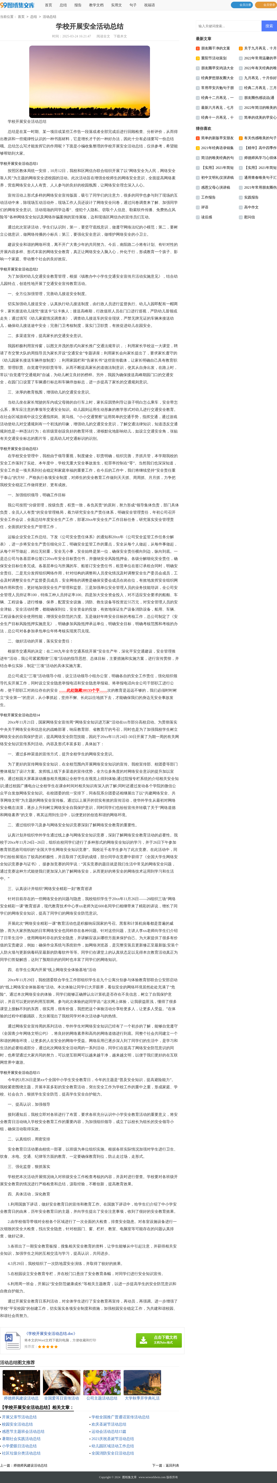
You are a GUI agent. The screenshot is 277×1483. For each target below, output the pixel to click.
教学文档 (96, 5)
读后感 (206, 217)
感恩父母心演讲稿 (215, 187)
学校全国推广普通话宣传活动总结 (120, 1417)
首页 (48, 5)
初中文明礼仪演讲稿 (217, 177)
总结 (63, 5)
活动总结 (49, 17)
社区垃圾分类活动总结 (21, 1453)
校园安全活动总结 (17, 1424)
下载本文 (120, 36)
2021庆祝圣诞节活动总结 (113, 1439)
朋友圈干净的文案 (215, 48)
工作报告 (208, 197)
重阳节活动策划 (214, 58)
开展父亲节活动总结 (19, 1417)
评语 (204, 207)
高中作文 (251, 207)
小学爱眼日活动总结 (19, 1446)
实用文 (116, 5)
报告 (78, 5)
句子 (133, 5)
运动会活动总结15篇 (109, 1431)
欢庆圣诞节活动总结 (109, 1424)
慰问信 (249, 217)
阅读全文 (103, 36)
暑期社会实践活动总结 (21, 1439)
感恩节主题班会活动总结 (23, 1431)
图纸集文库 (129, 1477)
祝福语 (149, 5)
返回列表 (172, 1465)
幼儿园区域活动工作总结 (113, 1446)
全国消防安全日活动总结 (113, 1453)
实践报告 (251, 197)
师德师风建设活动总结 (30, 1465)
